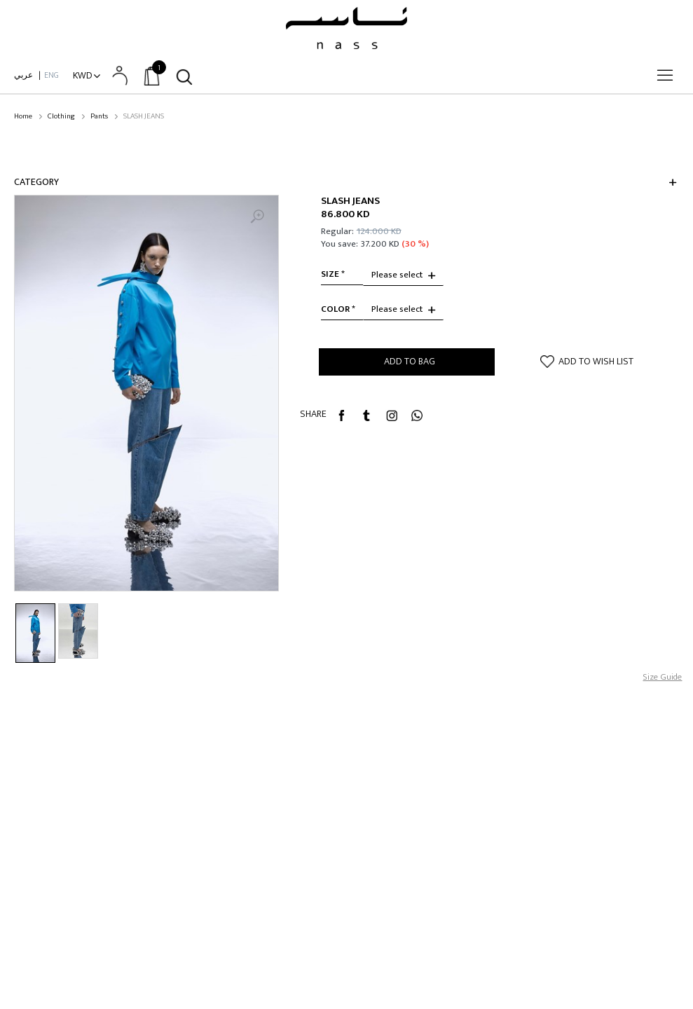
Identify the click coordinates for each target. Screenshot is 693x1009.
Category (36, 182)
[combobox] (403, 275)
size (330, 274)
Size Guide (662, 677)
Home (23, 117)
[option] (146, 393)
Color (335, 309)
